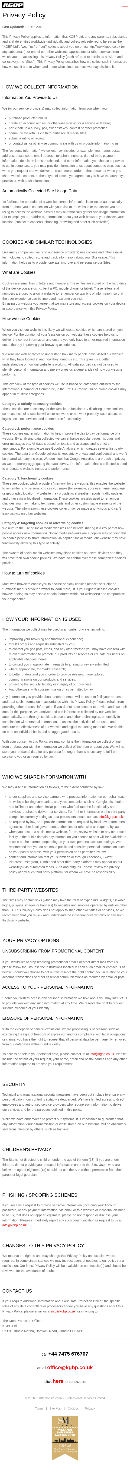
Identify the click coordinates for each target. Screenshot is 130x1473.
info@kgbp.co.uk (111, 817)
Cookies (73, 1408)
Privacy (90, 1408)
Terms (39, 1408)
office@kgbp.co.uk (70, 1367)
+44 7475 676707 (68, 1354)
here (58, 1381)
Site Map (56, 1408)
